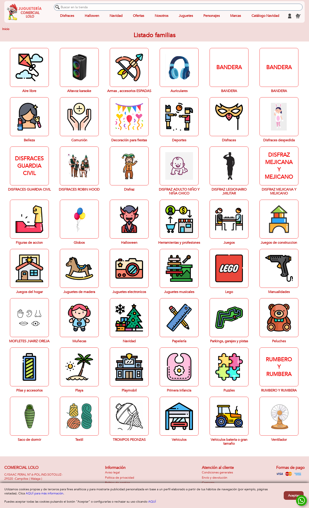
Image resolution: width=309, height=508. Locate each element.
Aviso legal (112, 472)
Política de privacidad (119, 478)
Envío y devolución (214, 478)
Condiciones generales (217, 472)
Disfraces (67, 16)
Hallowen (92, 16)
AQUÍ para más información (44, 493)
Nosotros (161, 16)
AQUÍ (152, 502)
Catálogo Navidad (265, 16)
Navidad (116, 16)
